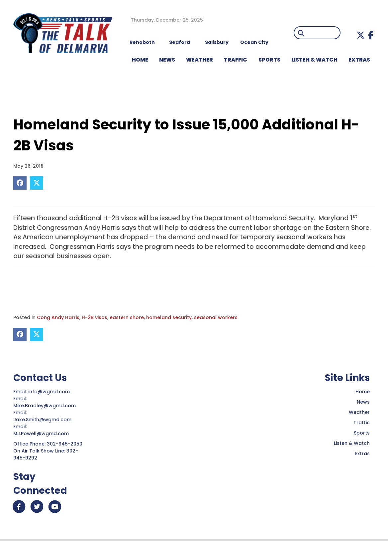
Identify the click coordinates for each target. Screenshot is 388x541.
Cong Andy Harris (58, 317)
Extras (362, 453)
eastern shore (127, 317)
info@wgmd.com (49, 391)
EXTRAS (359, 60)
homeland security (169, 317)
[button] (360, 35)
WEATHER (199, 60)
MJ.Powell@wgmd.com (42, 433)
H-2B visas (94, 317)
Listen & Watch (352, 443)
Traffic (361, 422)
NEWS (167, 60)
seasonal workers (216, 317)
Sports (269, 60)
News (363, 402)
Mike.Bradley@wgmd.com (44, 405)
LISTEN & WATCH (314, 60)
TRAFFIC (235, 60)
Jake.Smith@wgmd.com (43, 419)
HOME (140, 60)
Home (362, 391)
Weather (359, 412)
